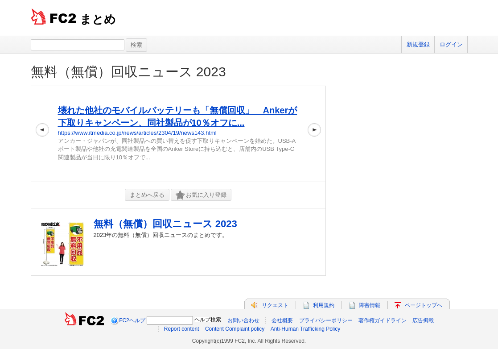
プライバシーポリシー (326, 320)
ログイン (451, 44)
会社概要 (282, 320)
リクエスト (275, 305)
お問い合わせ (243, 320)
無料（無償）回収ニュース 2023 (128, 71)
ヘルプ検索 (207, 319)
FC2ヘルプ (132, 320)
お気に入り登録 (201, 195)
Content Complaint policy (234, 329)
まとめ (98, 19)
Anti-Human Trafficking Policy (306, 329)
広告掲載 (423, 320)
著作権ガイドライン (382, 320)
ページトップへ (423, 305)
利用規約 (323, 305)
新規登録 (418, 44)
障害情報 (369, 305)
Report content (181, 329)
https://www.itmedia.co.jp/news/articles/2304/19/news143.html (137, 132)
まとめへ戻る (147, 194)
